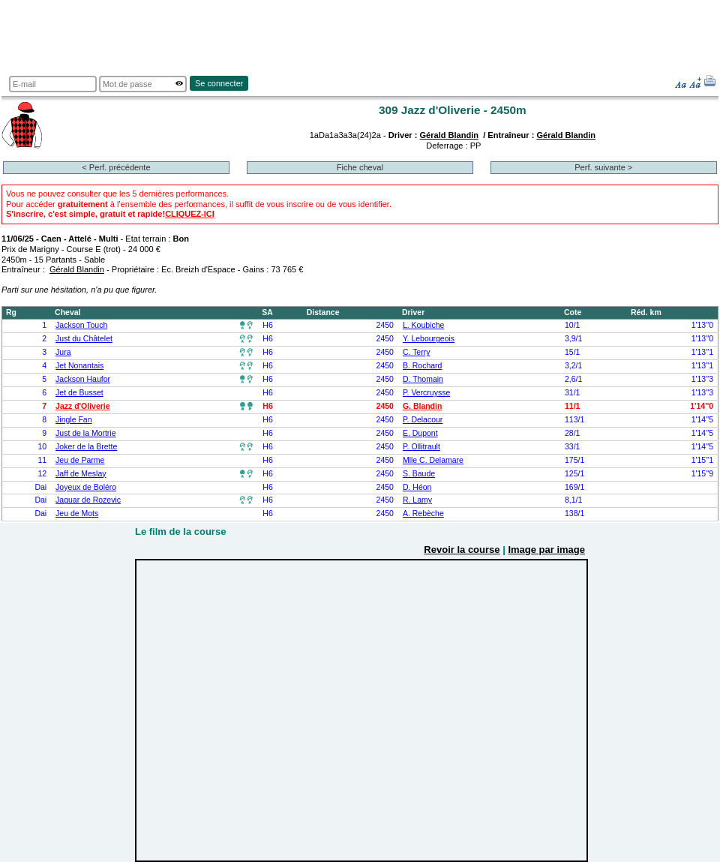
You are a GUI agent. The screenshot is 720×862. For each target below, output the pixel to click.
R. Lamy (417, 500)
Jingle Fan (74, 420)
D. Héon (417, 487)
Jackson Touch (81, 325)
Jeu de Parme (80, 460)
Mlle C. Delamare (433, 460)
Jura (63, 352)
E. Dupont (420, 433)
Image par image (546, 549)
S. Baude (419, 474)
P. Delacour (422, 420)
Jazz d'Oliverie (83, 406)
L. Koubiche (423, 325)
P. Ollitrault (421, 447)
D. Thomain (423, 379)
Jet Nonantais (80, 366)
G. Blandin (422, 406)
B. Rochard (422, 366)
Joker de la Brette (86, 447)
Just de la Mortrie (86, 433)
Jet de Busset (80, 393)
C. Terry (416, 352)
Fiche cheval (360, 167)
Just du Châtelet (84, 339)
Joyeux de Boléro (86, 487)
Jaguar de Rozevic (88, 500)
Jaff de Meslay (81, 474)
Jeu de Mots (77, 513)
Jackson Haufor (83, 379)
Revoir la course (462, 549)
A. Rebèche (423, 513)
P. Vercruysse (426, 393)
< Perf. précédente (116, 167)
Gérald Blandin (448, 135)
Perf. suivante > (603, 167)
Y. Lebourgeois (428, 339)
